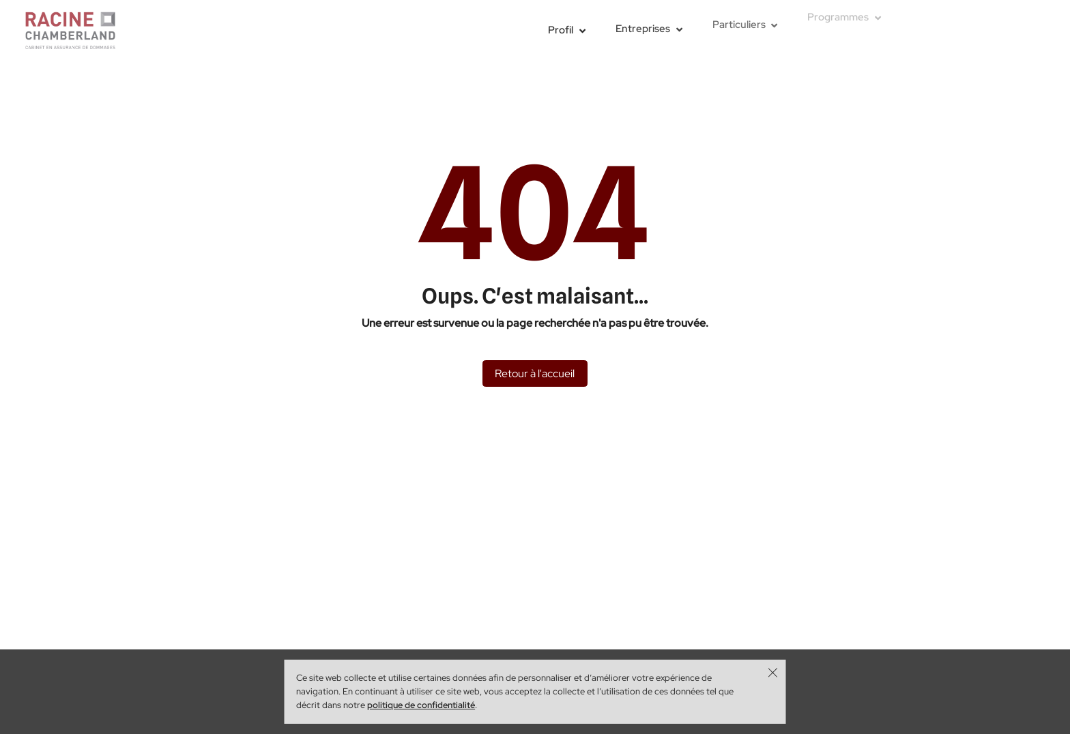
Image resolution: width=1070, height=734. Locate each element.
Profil (560, 30)
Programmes (838, 12)
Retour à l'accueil (535, 373)
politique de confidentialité (421, 705)
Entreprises (643, 27)
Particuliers (739, 21)
